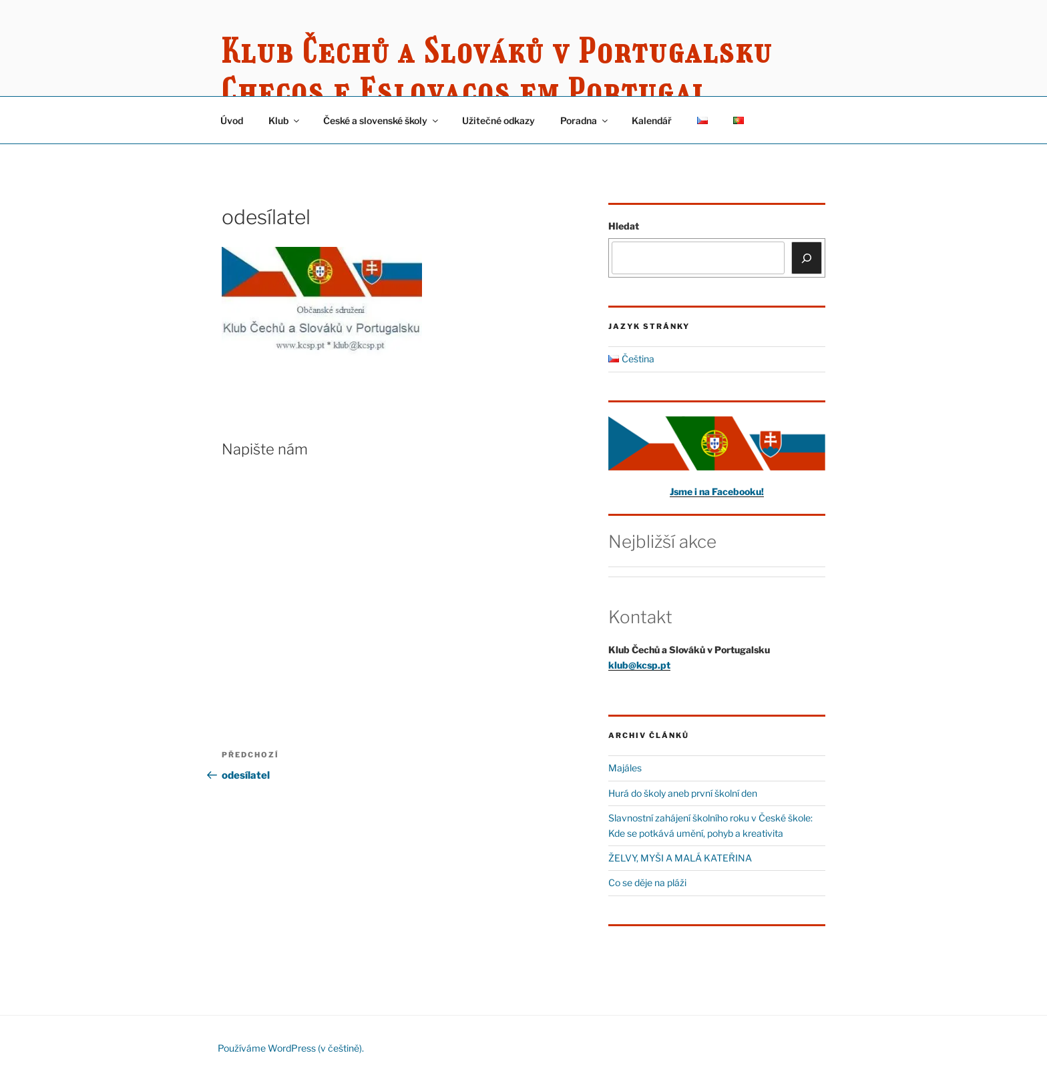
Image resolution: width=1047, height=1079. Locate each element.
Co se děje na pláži (647, 882)
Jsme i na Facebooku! (717, 491)
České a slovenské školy (381, 120)
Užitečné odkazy (498, 120)
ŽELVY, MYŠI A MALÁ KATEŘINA (680, 857)
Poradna (585, 120)
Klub (284, 120)
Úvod (231, 120)
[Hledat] (806, 258)
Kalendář (652, 120)
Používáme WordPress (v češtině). (291, 1048)
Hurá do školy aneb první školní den (682, 793)
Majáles (625, 767)
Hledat (623, 226)
